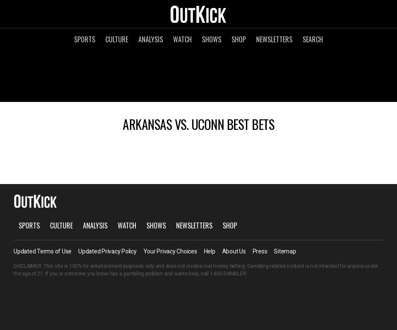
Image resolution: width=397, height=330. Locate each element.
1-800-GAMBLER (228, 274)
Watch (182, 39)
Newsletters (274, 39)
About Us (234, 251)
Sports (84, 39)
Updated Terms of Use (43, 251)
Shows (211, 39)
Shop (239, 39)
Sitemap (285, 251)
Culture (116, 39)
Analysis (150, 39)
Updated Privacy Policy (107, 251)
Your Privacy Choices (170, 251)
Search (313, 39)
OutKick (198, 14)
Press (260, 251)
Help (209, 251)
